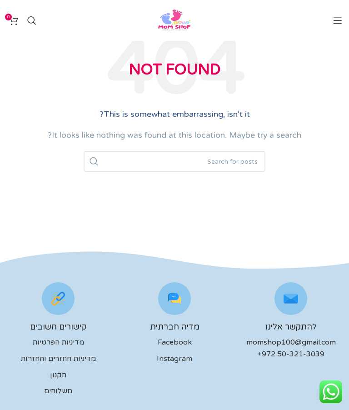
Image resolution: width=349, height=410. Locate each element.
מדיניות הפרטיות (58, 342)
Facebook (175, 342)
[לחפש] (32, 20)
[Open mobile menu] (338, 20)
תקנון (58, 375)
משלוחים (58, 390)
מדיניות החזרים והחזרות (58, 358)
